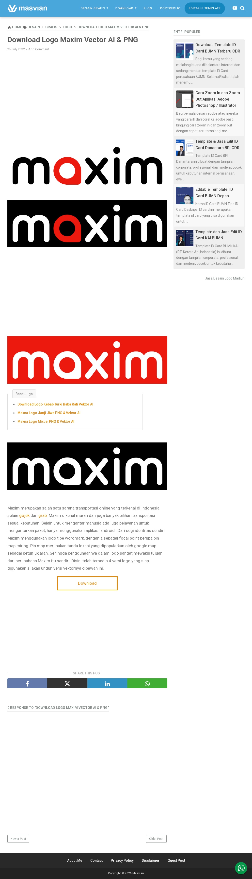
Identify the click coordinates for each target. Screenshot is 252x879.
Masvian (138, 873)
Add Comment (38, 49)
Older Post (156, 839)
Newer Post (18, 839)
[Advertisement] (87, 90)
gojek (25, 515)
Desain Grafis (93, 8)
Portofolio (170, 8)
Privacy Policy (122, 861)
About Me (74, 861)
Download (124, 8)
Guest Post (176, 861)
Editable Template (205, 8)
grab (42, 515)
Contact (96, 861)
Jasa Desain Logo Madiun (225, 278)
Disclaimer (150, 861)
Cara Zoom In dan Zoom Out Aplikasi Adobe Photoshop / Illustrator (217, 99)
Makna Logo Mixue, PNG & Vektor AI (45, 422)
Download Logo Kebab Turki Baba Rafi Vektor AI (55, 404)
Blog (148, 8)
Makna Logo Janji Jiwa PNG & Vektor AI (48, 413)
